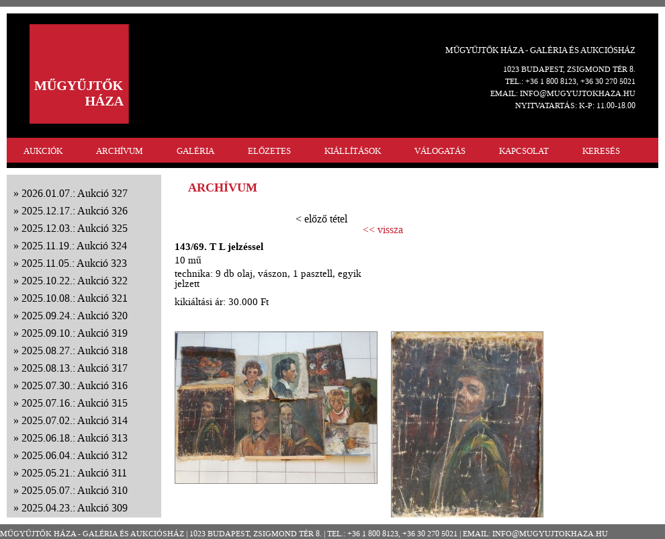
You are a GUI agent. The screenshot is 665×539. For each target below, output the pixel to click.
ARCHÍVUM (119, 151)
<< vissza (383, 229)
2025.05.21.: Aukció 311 (74, 473)
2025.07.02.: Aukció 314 (74, 420)
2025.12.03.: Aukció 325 (74, 228)
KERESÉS (601, 151)
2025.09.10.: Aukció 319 (74, 333)
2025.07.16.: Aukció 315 (74, 403)
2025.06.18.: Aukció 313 (74, 438)
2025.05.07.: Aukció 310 (74, 490)
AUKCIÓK (43, 151)
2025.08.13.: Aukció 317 (74, 368)
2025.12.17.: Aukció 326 (74, 211)
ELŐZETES (269, 151)
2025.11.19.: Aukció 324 (74, 246)
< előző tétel (321, 219)
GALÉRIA (195, 151)
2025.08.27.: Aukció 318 (74, 350)
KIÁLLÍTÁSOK (352, 151)
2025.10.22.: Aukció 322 (74, 281)
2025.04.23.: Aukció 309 (74, 508)
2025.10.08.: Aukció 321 (74, 298)
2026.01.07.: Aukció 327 (74, 193)
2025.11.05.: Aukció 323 (74, 263)
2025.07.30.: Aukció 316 (74, 385)
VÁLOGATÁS (440, 151)
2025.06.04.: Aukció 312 (74, 455)
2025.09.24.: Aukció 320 (74, 315)
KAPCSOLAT (524, 151)
